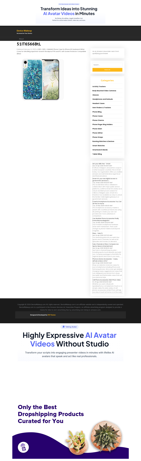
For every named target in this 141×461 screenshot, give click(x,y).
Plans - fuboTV (98, 233)
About (21, 39)
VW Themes (51, 315)
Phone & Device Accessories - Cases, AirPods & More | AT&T (105, 260)
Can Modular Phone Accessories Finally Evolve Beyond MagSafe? (106, 219)
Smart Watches (98, 146)
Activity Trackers (99, 87)
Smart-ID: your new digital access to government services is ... (105, 180)
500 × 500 (41, 49)
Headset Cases (98, 103)
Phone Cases (97, 116)
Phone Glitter (97, 133)
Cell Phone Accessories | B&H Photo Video (107, 280)
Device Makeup (24, 30)
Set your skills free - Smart (101, 164)
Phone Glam (97, 129)
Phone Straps (97, 137)
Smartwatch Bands (100, 150)
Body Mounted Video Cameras (104, 91)
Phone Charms (98, 120)
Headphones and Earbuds (102, 99)
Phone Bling (97, 112)
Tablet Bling (97, 154)
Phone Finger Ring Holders (102, 124)
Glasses (95, 95)
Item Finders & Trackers (101, 108)
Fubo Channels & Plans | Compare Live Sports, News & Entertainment (106, 245)
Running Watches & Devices (103, 141)
